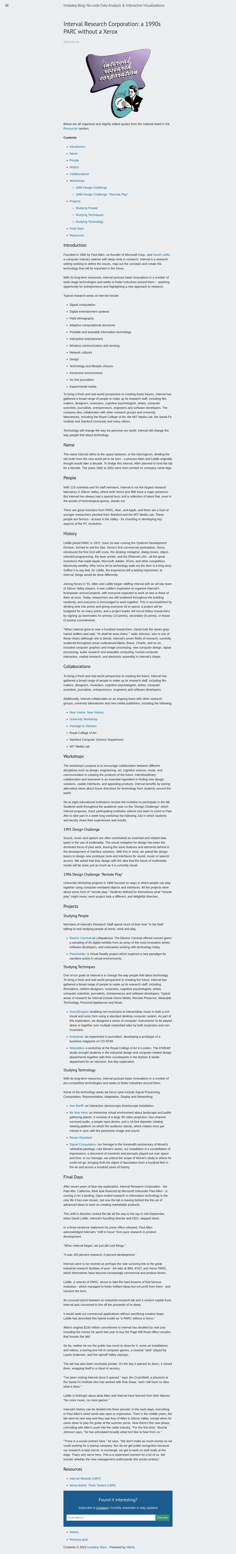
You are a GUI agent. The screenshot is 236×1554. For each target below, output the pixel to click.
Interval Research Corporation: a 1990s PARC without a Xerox (112, 27)
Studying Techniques (89, 215)
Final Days (77, 228)
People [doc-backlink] (69, 478)
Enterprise (76, 1036)
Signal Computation (83, 1144)
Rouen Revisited (81, 1137)
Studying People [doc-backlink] (76, 915)
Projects (75, 201)
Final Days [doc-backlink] (73, 1177)
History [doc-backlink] (70, 533)
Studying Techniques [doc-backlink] (79, 966)
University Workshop (83, 719)
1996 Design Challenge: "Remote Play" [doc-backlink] (93, 874)
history (74, 1532)
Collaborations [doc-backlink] (76, 666)
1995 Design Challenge (91, 187)
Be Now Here (79, 1112)
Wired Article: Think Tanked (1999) (93, 1485)
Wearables (77, 1048)
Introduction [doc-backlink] (74, 245)
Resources (70, 128)
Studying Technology (89, 221)
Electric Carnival (80, 938)
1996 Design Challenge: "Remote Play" (102, 194)
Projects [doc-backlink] (70, 906)
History (74, 167)
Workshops (77, 180)
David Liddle (161, 254)
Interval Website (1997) (85, 1478)
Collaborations (79, 174)
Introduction (77, 146)
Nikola (130, 1547)
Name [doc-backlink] (69, 445)
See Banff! (77, 1105)
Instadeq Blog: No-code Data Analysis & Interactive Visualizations (114, 5)
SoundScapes (79, 1011)
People (74, 160)
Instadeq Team (97, 1547)
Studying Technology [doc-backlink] (79, 1070)
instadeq (102, 1507)
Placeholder (78, 954)
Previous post (79, 1539)
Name (74, 153)
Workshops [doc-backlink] (73, 756)
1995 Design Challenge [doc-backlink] (81, 829)
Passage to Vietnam (83, 726)
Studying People (87, 208)
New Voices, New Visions (87, 712)
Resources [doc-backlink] (72, 1469)
